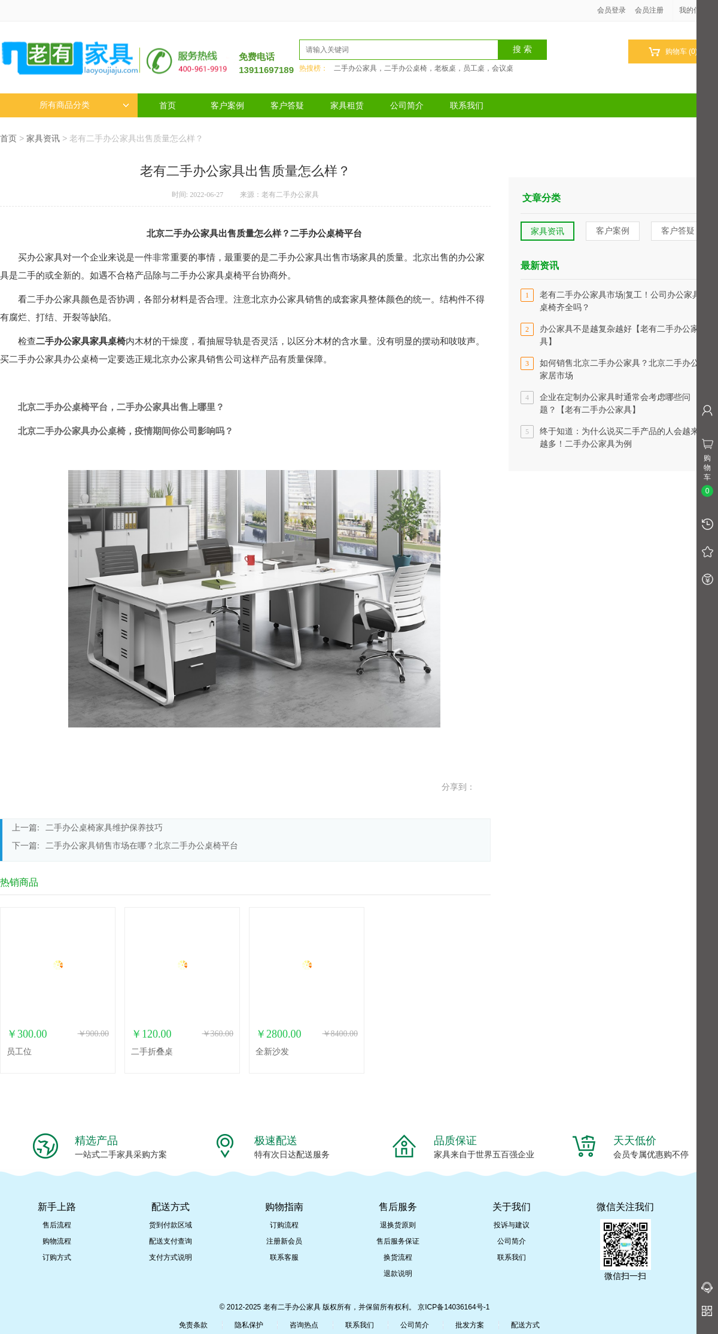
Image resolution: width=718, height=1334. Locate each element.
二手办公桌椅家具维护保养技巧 (104, 827)
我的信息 (697, 10)
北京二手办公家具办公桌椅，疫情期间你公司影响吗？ (125, 431)
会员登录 (611, 10)
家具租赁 (347, 105)
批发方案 (469, 1325)
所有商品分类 (84, 105)
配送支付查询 (170, 1241)
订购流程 (284, 1225)
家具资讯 (43, 138)
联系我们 (466, 105)
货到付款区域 (170, 1225)
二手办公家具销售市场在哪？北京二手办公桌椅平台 (141, 845)
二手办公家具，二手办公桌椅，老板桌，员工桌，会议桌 (423, 68)
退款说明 (398, 1273)
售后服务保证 (397, 1241)
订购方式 (56, 1257)
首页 (167, 105)
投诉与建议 (512, 1225)
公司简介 (407, 105)
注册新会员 (284, 1241)
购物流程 (56, 1241)
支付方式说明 (170, 1257)
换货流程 (398, 1257)
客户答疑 (287, 105)
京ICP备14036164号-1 (453, 1307)
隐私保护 (249, 1325)
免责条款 (193, 1325)
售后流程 (56, 1225)
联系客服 (284, 1257)
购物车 (673, 52)
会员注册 (649, 10)
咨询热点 (304, 1325)
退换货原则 (398, 1225)
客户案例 (227, 105)
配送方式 (525, 1325)
